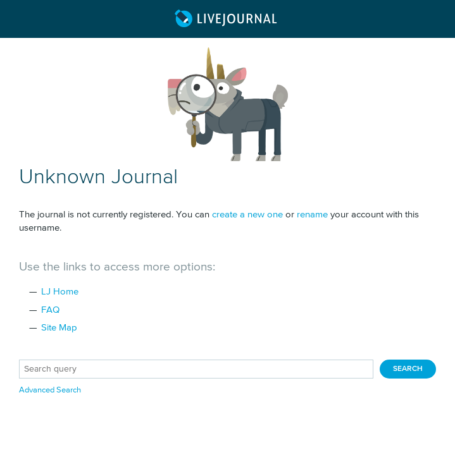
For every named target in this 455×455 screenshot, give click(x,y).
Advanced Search (50, 390)
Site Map (59, 327)
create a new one (247, 214)
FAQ (50, 310)
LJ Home (59, 291)
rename (312, 214)
